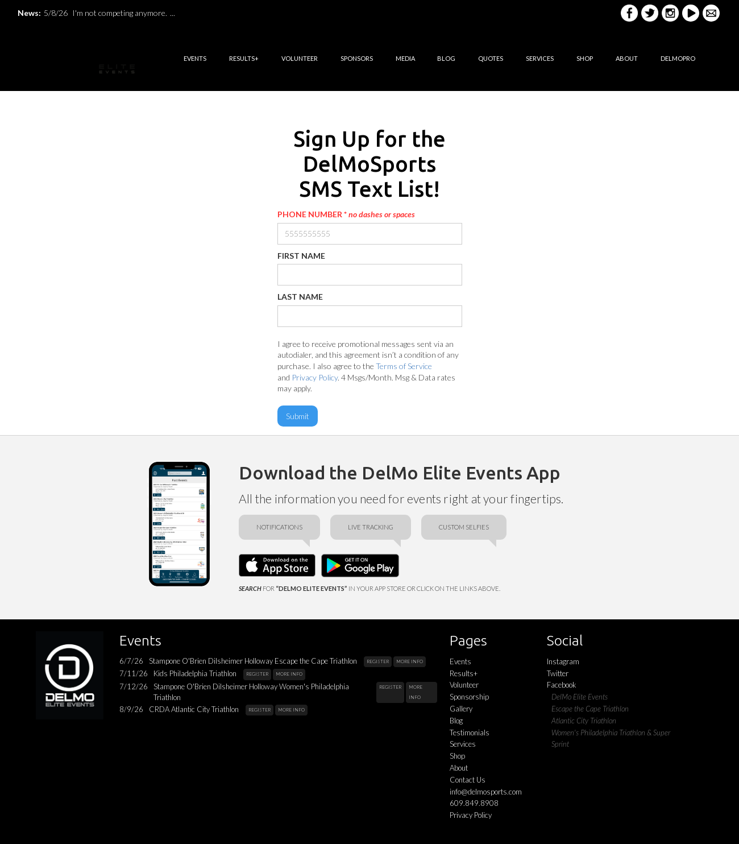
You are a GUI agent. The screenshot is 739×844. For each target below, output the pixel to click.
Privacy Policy (315, 377)
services (540, 58)
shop (584, 58)
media (405, 58)
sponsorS (357, 58)
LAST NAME (300, 296)
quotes (490, 58)
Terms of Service (404, 366)
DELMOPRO (678, 58)
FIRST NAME (301, 255)
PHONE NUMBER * (346, 214)
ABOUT (627, 58)
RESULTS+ (244, 58)
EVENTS (195, 58)
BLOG (446, 58)
